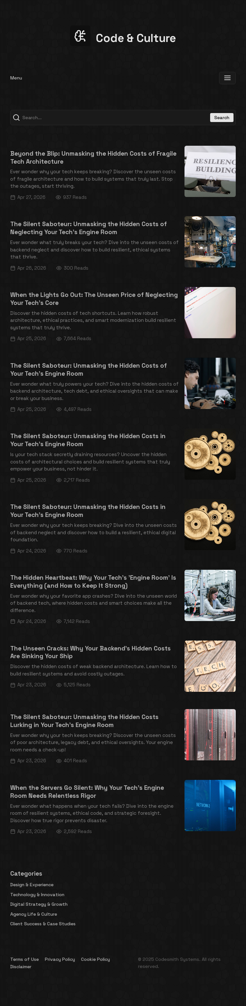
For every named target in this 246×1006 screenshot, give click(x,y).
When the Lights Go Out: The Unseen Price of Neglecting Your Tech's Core (94, 299)
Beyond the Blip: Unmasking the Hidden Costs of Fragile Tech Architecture (93, 158)
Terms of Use (24, 959)
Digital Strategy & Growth (39, 904)
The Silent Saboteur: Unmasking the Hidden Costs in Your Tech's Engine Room (88, 440)
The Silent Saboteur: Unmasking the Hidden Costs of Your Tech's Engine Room (88, 370)
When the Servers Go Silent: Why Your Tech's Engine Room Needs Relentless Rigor (87, 792)
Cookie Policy (95, 959)
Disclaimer (20, 966)
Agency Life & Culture (33, 914)
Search (221, 117)
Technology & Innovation (37, 894)
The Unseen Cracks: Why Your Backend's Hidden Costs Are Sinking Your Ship (90, 652)
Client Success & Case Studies (43, 924)
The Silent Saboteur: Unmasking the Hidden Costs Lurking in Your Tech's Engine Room (84, 721)
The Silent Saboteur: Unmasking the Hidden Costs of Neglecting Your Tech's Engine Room (88, 228)
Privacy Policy (60, 959)
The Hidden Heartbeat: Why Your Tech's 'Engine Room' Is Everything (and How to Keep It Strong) (93, 582)
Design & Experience (31, 884)
